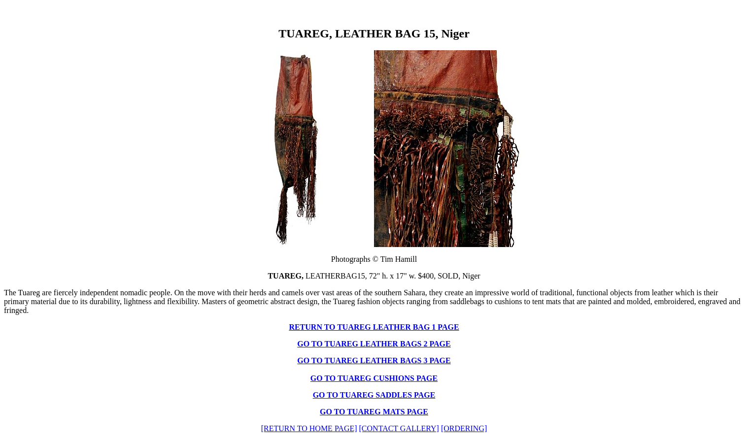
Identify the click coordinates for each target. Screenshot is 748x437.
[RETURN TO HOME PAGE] (309, 428)
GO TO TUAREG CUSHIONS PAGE (374, 378)
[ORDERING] (464, 428)
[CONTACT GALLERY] (399, 428)
